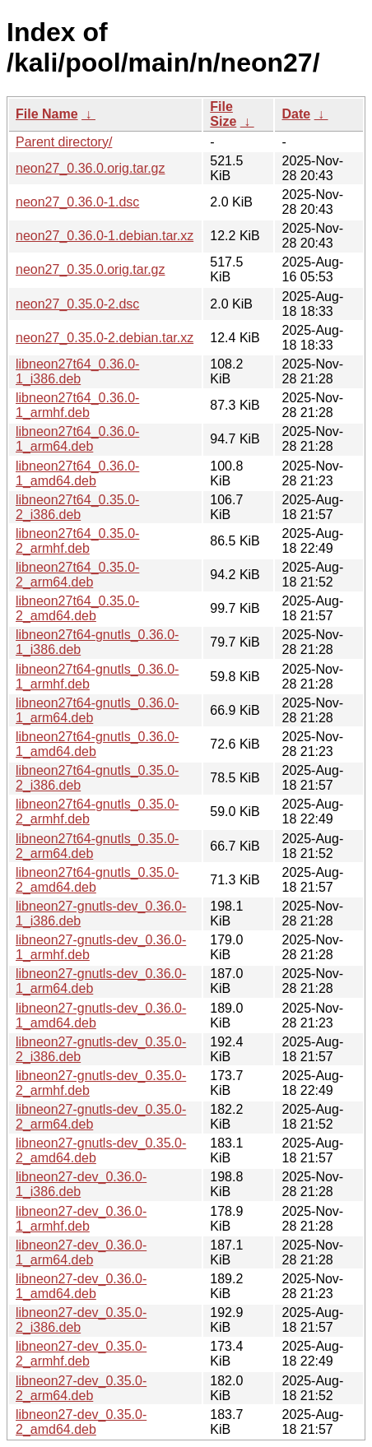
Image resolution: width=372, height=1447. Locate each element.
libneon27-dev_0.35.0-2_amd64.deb (81, 1422)
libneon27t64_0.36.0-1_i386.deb (77, 371)
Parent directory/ (64, 142)
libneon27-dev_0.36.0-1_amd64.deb (81, 1286)
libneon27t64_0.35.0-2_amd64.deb (77, 608)
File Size (223, 114)
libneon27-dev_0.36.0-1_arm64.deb (81, 1252)
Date (295, 114)
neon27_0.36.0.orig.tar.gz (90, 168)
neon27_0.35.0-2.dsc (77, 304)
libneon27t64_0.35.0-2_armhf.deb (77, 540)
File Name (47, 114)
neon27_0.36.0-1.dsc (77, 202)
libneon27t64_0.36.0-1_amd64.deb (77, 473)
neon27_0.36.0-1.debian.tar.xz (104, 236)
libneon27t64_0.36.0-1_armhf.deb (77, 405)
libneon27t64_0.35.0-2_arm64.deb (77, 574)
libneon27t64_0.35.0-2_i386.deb (77, 507)
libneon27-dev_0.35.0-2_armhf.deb (81, 1353)
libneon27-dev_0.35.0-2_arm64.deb (81, 1388)
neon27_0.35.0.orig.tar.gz (90, 269)
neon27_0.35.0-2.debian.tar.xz (104, 338)
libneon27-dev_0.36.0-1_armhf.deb (81, 1218)
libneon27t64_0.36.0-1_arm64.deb (77, 438)
